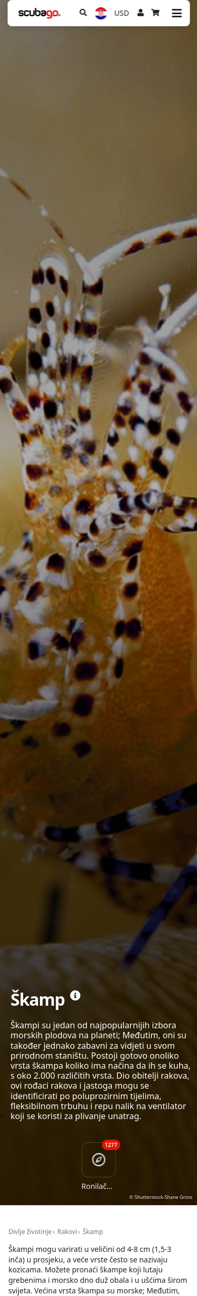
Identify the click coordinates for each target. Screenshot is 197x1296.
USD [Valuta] (122, 13)
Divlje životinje (30, 1231)
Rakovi (67, 1231)
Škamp (92, 1231)
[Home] (39, 13)
